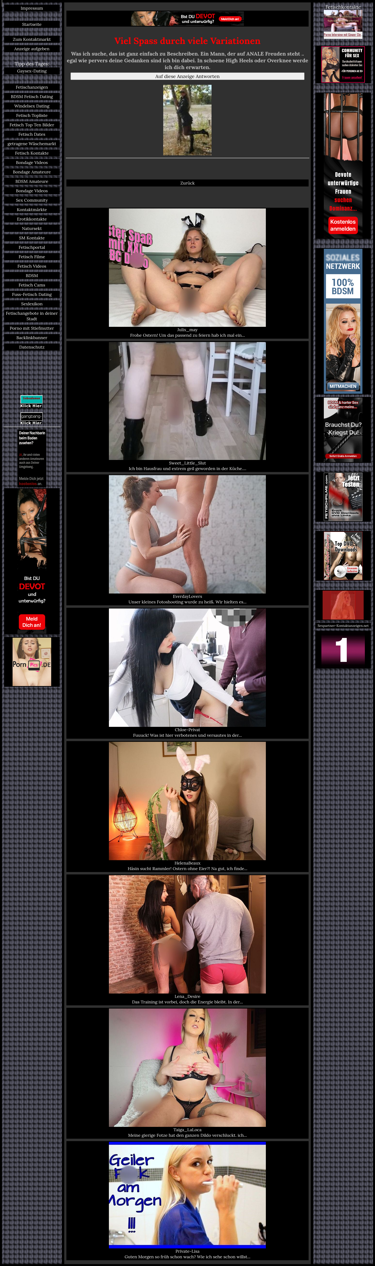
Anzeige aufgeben (32, 48)
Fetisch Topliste (32, 115)
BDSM (32, 275)
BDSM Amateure (31, 181)
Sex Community (32, 200)
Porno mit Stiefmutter (32, 328)
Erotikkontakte (32, 219)
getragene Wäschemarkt (31, 143)
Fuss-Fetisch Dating (32, 294)
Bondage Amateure (32, 172)
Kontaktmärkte (32, 209)
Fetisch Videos (31, 266)
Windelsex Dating (31, 106)
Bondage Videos (32, 162)
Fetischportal (32, 247)
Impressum (32, 8)
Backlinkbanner (31, 337)
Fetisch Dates (31, 134)
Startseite (32, 24)
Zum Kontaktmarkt (32, 39)
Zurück (187, 183)
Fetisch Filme (32, 256)
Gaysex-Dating (32, 71)
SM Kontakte (32, 238)
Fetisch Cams (32, 285)
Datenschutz (32, 347)
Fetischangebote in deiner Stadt (32, 316)
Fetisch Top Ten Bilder (31, 125)
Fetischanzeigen (32, 87)
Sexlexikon (32, 304)
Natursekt (32, 228)
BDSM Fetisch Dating (32, 96)
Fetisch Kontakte (32, 153)
